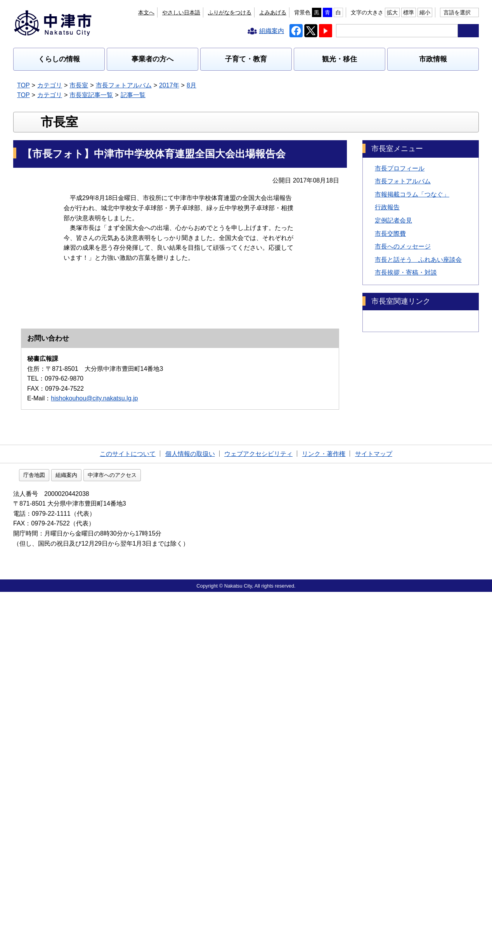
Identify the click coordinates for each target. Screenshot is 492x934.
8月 (191, 85)
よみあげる (272, 12)
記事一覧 (133, 95)
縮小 (424, 12)
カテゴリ (49, 85)
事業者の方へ (152, 59)
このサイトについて (128, 794)
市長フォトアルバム (124, 85)
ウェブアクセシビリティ (258, 794)
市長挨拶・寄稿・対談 (406, 322)
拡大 (392, 12)
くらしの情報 (59, 59)
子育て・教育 (246, 59)
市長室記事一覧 (91, 95)
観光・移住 (339, 59)
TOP (23, 85)
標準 (408, 12)
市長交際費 (390, 283)
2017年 (169, 85)
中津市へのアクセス (161, 817)
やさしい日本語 (181, 12)
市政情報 (433, 59)
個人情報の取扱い (190, 794)
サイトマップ (373, 794)
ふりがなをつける (229, 12)
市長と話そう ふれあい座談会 (418, 309)
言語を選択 (457, 12)
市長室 (78, 85)
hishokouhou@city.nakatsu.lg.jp (94, 739)
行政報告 (387, 257)
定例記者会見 (393, 270)
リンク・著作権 (323, 794)
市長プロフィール (399, 218)
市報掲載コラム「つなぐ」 (412, 244)
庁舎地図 (84, 817)
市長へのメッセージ (403, 296)
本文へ (146, 12)
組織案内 (116, 817)
